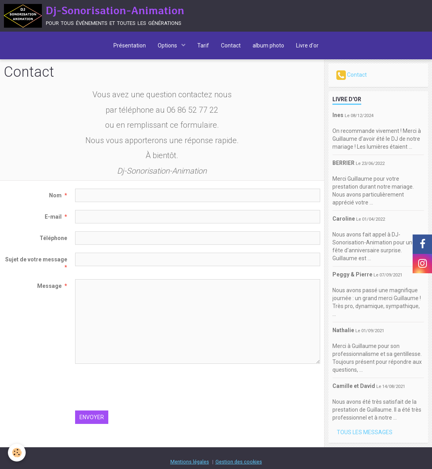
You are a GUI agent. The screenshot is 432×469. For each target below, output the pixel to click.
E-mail (53, 217)
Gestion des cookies (238, 462)
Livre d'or (307, 45)
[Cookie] (17, 452)
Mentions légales (189, 462)
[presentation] (135, 387)
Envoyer (91, 417)
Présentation (129, 45)
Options (168, 45)
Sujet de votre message (36, 259)
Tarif (203, 45)
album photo (268, 45)
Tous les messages (364, 432)
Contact (231, 45)
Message (49, 286)
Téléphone (53, 238)
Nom (55, 195)
